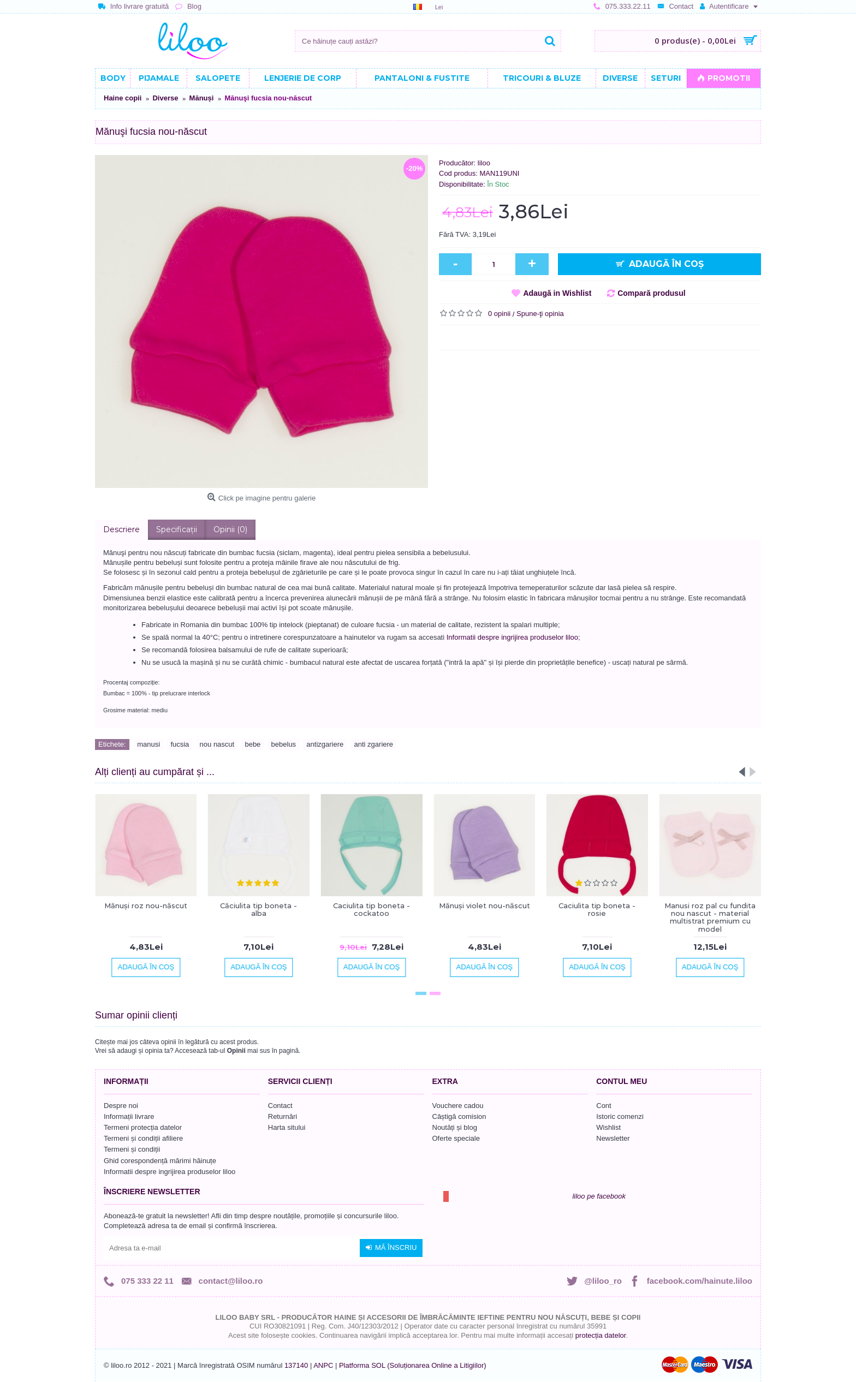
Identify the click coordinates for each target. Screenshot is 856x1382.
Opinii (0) (230, 529)
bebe (252, 744)
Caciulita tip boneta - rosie (596, 909)
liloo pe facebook (599, 1196)
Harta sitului (287, 1127)
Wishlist (608, 1127)
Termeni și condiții (132, 1149)
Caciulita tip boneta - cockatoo (371, 909)
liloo (484, 163)
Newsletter (612, 1138)
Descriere (121, 529)
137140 (296, 1365)
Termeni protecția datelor (143, 1127)
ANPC (323, 1365)
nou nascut (217, 744)
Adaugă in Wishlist (557, 293)
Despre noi (121, 1105)
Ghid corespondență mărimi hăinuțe (160, 1161)
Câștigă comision (459, 1116)
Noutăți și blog (454, 1127)
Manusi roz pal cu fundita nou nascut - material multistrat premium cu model (710, 917)
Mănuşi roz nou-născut (145, 905)
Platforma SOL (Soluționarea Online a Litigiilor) (412, 1365)
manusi (148, 744)
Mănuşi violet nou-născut (484, 905)
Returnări (282, 1116)
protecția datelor (600, 1335)
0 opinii (499, 313)
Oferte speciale (456, 1138)
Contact (280, 1105)
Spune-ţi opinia (540, 313)
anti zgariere (374, 744)
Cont (603, 1105)
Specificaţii (176, 529)
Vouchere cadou (458, 1105)
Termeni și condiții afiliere (143, 1138)
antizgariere (324, 744)
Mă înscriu (391, 1247)
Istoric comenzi (620, 1116)
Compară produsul (651, 293)
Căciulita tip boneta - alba (258, 909)
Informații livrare (129, 1116)
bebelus (283, 744)
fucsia (179, 744)
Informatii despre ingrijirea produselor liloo (512, 637)
